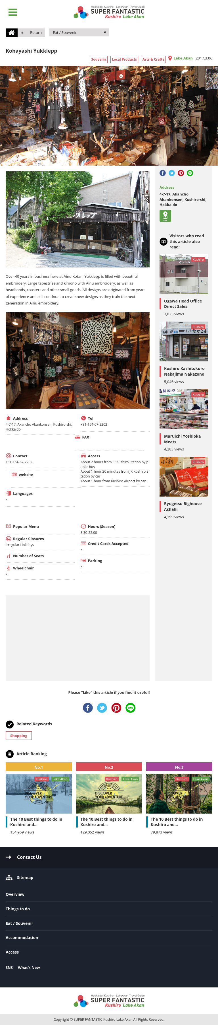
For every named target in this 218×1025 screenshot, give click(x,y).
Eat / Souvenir (65, 32)
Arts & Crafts (153, 59)
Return (31, 32)
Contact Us (29, 857)
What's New (29, 967)
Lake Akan (183, 58)
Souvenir (98, 59)
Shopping (18, 735)
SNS (9, 967)
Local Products (124, 59)
